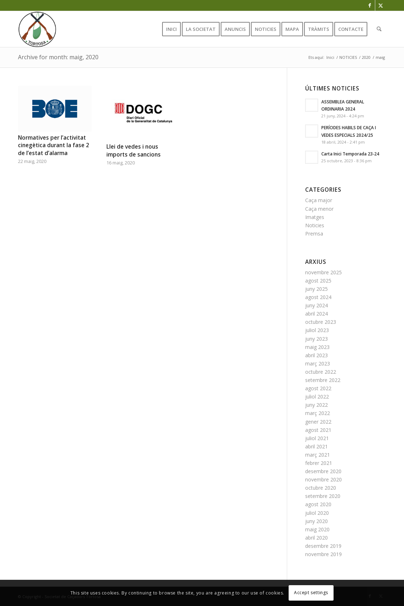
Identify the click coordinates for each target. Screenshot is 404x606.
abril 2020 (316, 537)
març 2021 (317, 454)
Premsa (314, 233)
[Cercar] (379, 29)
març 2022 (317, 413)
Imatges (314, 217)
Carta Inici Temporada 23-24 (350, 154)
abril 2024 (316, 313)
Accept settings (311, 592)
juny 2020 (316, 521)
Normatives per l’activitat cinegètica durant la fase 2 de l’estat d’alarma (53, 145)
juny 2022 (316, 404)
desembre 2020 (323, 471)
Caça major (318, 200)
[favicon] (37, 29)
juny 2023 (316, 338)
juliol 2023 (317, 330)
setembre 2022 (322, 380)
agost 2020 (318, 504)
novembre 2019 (323, 554)
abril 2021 (316, 446)
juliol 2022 (317, 396)
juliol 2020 (317, 512)
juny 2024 (316, 305)
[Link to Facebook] (369, 5)
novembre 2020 (323, 479)
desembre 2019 (323, 545)
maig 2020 (317, 529)
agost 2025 (318, 280)
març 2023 (317, 363)
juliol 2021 (317, 438)
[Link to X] (380, 5)
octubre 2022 (320, 371)
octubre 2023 (320, 321)
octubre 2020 (320, 487)
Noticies (314, 225)
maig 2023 (317, 347)
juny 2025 (316, 288)
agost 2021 (318, 429)
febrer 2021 (318, 463)
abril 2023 (316, 355)
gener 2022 (318, 421)
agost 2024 (318, 297)
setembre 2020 (322, 496)
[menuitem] (171, 29)
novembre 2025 (323, 272)
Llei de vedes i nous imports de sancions (133, 150)
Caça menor (319, 208)
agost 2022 (318, 388)
